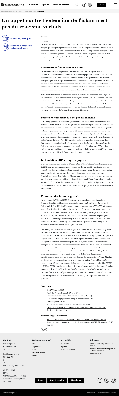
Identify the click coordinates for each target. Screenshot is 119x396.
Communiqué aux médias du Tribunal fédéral (65, 296)
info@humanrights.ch (11, 354)
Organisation (37, 347)
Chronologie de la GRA (56, 301)
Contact (35, 355)
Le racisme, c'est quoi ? (21, 38)
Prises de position (61, 4)
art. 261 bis (76, 224)
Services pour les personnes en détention (102, 345)
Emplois (35, 349)
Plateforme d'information (12, 11)
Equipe (34, 344)
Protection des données (107, 393)
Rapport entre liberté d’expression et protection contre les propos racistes (76, 319)
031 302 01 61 (9, 357)
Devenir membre (57, 380)
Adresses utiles (95, 354)
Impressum (91, 393)
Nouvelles (33, 4)
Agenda (45, 4)
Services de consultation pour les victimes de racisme (102, 350)
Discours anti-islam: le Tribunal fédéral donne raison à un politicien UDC (76, 307)
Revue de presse (38, 352)
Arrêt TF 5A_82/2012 (55, 290)
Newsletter (76, 380)
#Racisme (41, 11)
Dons (101, 5)
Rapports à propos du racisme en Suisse (21, 46)
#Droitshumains (30, 11)
